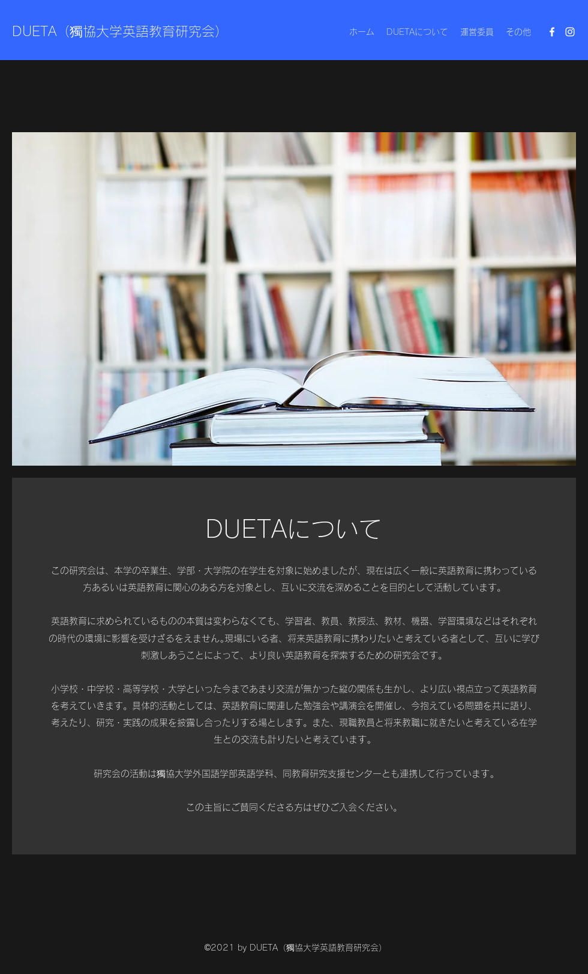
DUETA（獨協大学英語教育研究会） (120, 31)
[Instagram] (570, 32)
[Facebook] (552, 32)
